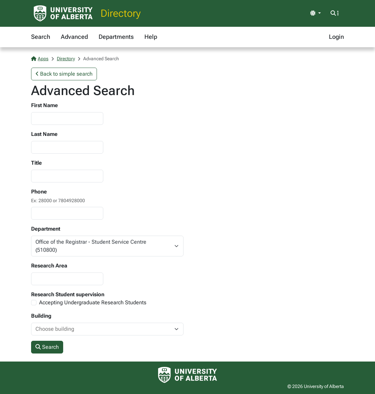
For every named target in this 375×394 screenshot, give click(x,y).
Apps (39, 58)
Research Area (49, 265)
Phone (39, 191)
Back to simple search (64, 74)
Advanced (74, 36)
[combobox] (100, 329)
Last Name (44, 134)
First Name (44, 105)
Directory (121, 13)
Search (40, 36)
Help (150, 36)
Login (336, 36)
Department (45, 229)
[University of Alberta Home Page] (63, 13)
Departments (116, 36)
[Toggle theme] (315, 13)
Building (41, 316)
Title (36, 163)
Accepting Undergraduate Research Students (92, 302)
